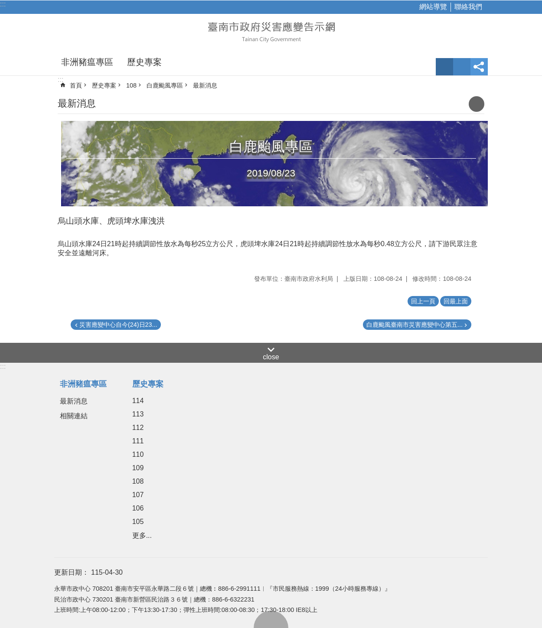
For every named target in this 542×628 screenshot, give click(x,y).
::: (3, 4)
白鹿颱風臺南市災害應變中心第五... (414, 324)
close (271, 357)
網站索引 (461, 66)
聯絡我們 (468, 6)
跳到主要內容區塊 (4, 4)
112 (138, 427)
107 (138, 494)
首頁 (76, 85)
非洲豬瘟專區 (87, 62)
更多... (142, 535)
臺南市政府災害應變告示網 (271, 31)
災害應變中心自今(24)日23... (118, 324)
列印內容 (476, 104)
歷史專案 (144, 62)
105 (138, 521)
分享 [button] (479, 66)
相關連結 (74, 416)
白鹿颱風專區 (165, 85)
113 (138, 414)
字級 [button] (444, 66)
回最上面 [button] (456, 301)
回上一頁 (423, 301)
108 (131, 85)
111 (138, 441)
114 (138, 400)
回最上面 (271, 619)
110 (138, 454)
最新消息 (205, 85)
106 (138, 508)
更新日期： (71, 572)
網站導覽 (433, 6)
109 (138, 468)
